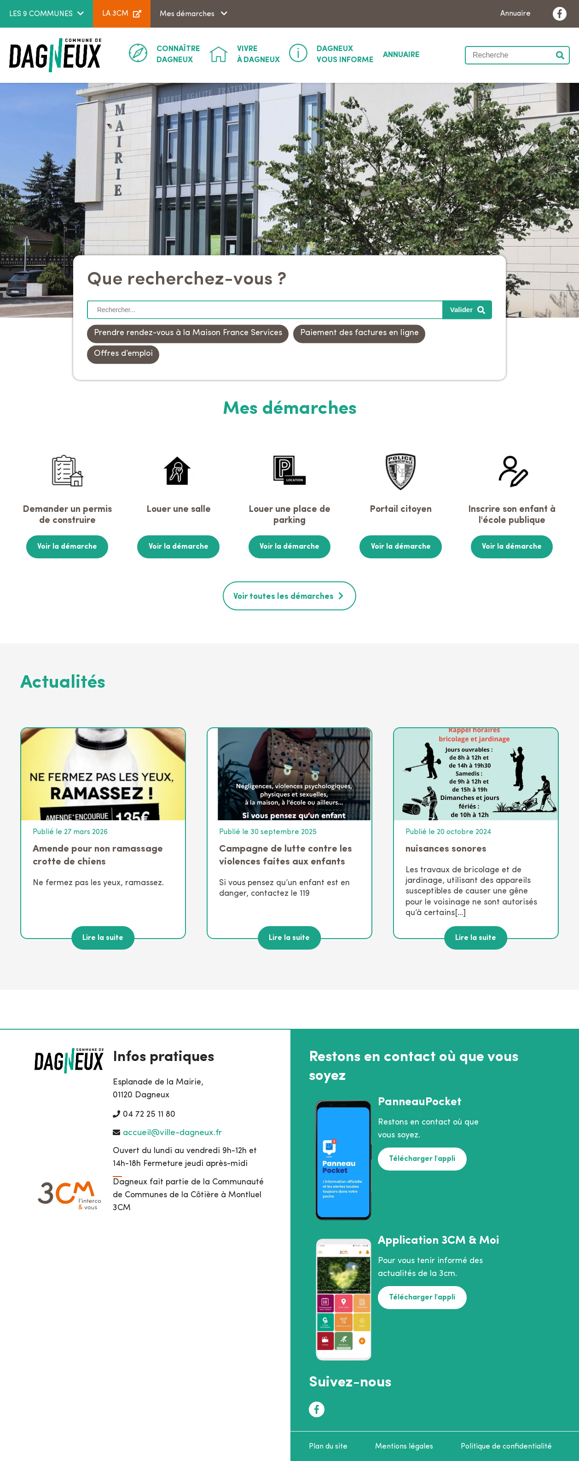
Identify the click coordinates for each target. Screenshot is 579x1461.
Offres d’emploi (123, 354)
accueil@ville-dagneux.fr (172, 1131)
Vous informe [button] (345, 54)
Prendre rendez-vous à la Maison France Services (188, 333)
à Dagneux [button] (258, 54)
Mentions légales (404, 1445)
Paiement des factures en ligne (359, 333)
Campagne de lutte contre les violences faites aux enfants (285, 853)
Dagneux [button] (178, 54)
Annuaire (515, 13)
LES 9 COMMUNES (41, 14)
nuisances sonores (445, 847)
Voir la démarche (67, 546)
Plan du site (328, 1445)
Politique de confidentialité (506, 1445)
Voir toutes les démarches (283, 595)
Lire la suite (102, 936)
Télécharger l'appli (421, 1156)
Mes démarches (188, 14)
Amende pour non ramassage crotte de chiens (98, 853)
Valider (560, 55)
